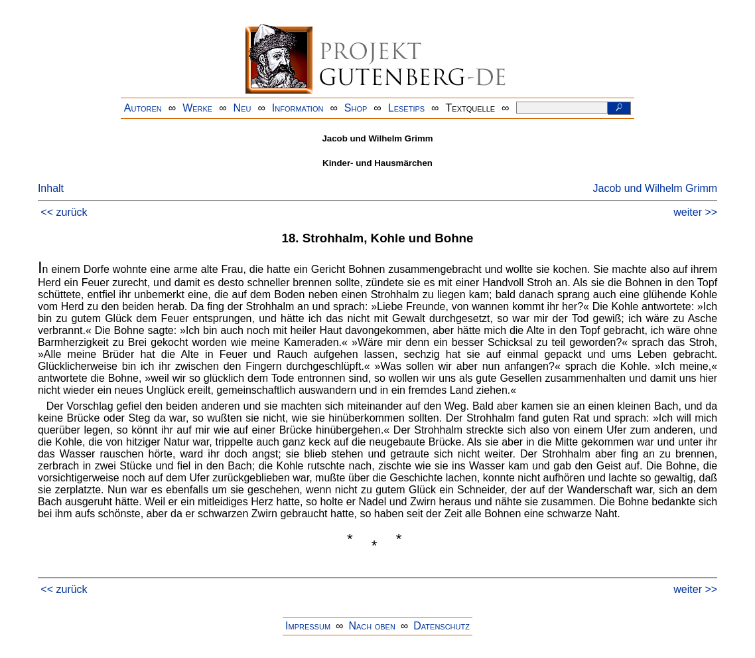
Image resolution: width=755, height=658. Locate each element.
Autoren (143, 108)
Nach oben (371, 625)
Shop (356, 108)
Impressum (307, 625)
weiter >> (695, 212)
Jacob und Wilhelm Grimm (655, 188)
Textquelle (471, 108)
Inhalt (51, 188)
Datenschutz (441, 625)
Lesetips (406, 108)
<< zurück (63, 212)
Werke (197, 108)
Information (298, 108)
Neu (242, 108)
